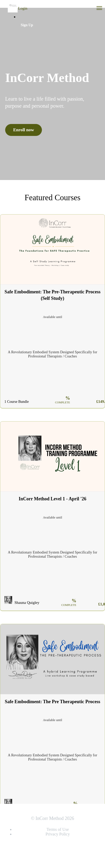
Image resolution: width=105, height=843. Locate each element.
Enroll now (23, 129)
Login (22, 8)
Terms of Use (58, 829)
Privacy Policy (58, 834)
